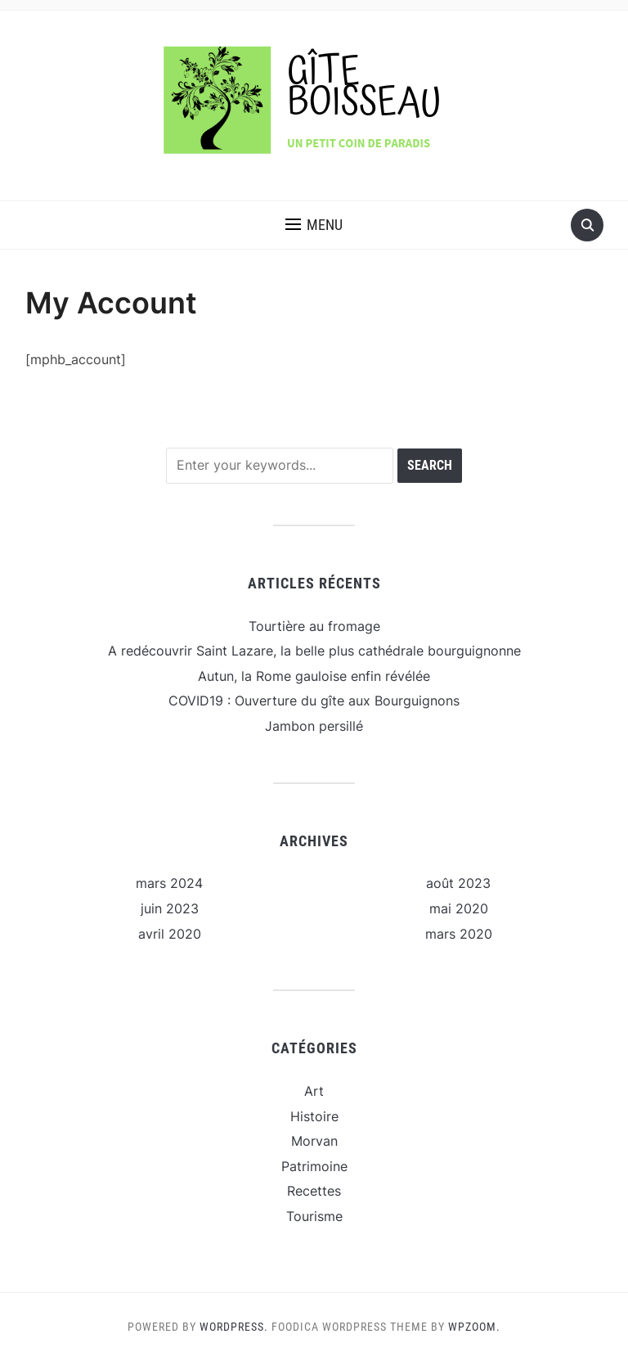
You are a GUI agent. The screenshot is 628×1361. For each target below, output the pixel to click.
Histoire (314, 1116)
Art (314, 1091)
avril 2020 (169, 934)
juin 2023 (170, 908)
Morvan (314, 1141)
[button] (314, 225)
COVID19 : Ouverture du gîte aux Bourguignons (314, 700)
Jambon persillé (314, 726)
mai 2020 (458, 908)
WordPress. (234, 1326)
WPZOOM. (474, 1326)
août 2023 (458, 883)
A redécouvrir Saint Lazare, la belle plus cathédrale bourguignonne (314, 650)
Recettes (314, 1191)
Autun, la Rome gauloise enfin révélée (314, 676)
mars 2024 (169, 883)
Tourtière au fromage (314, 626)
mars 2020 (458, 934)
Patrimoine (314, 1166)
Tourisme (314, 1216)
